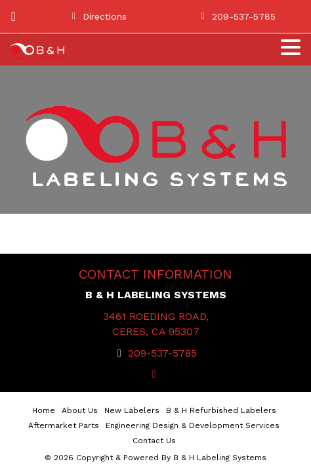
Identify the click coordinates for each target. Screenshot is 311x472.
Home (43, 410)
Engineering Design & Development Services (193, 425)
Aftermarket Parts (63, 425)
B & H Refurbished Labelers (221, 410)
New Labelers (131, 410)
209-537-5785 (162, 353)
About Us (80, 410)
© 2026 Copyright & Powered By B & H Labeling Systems (155, 457)
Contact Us (154, 440)
